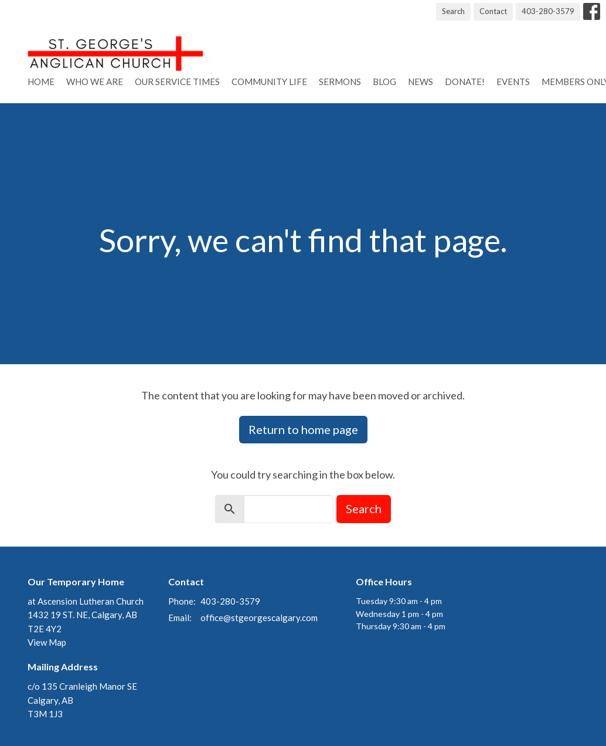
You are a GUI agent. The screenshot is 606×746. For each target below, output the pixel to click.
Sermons (340, 81)
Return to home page (303, 429)
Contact (493, 11)
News (420, 81)
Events (513, 81)
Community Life (269, 81)
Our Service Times (177, 81)
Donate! (465, 81)
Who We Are (94, 81)
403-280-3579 (548, 11)
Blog (384, 81)
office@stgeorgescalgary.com (259, 617)
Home (41, 81)
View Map (47, 642)
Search (453, 11)
